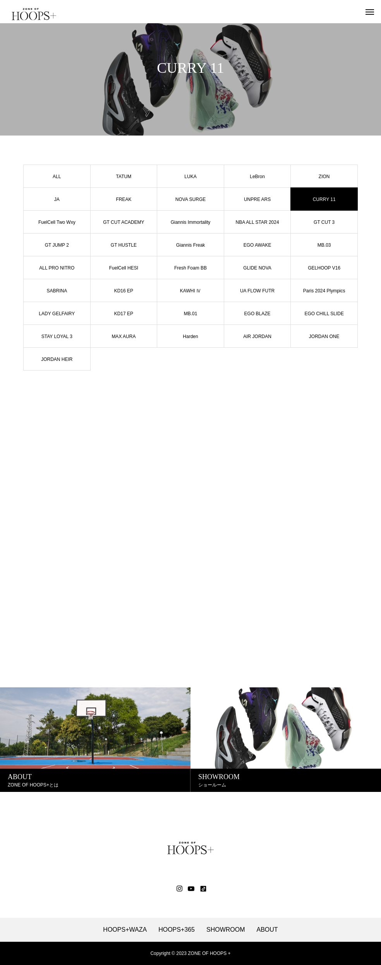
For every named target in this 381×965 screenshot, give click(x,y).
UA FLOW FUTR (257, 291)
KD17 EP (123, 313)
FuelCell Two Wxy (57, 222)
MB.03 (324, 245)
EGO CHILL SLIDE (324, 313)
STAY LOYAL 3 (56, 336)
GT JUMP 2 (57, 245)
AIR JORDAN (257, 336)
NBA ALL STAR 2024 (257, 222)
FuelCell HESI (123, 268)
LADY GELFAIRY (57, 313)
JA (57, 199)
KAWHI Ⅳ (190, 291)
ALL (57, 176)
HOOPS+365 (176, 930)
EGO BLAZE (257, 313)
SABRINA (56, 291)
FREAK (123, 199)
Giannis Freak (190, 245)
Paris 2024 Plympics (324, 291)
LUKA (190, 176)
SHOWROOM (225, 930)
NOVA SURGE (190, 199)
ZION (324, 176)
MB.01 (190, 313)
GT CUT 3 (324, 222)
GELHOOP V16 (324, 268)
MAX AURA (124, 336)
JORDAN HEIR (56, 359)
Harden (190, 336)
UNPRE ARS (257, 199)
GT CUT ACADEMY (123, 222)
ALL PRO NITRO (56, 268)
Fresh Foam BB (190, 268)
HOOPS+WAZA (125, 930)
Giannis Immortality (191, 222)
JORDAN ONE (324, 336)
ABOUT (267, 930)
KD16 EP (123, 291)
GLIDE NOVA (257, 268)
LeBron (257, 176)
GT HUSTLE (124, 245)
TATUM (124, 176)
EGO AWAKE (257, 245)
